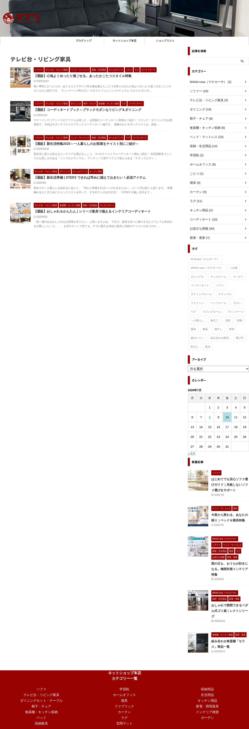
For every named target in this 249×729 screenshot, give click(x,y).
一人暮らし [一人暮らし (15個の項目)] (197, 320)
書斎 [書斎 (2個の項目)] (205, 329)
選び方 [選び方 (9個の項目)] (240, 337)
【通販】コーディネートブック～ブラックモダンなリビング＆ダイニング (87, 110)
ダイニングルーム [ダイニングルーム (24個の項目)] (201, 294)
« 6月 (192, 453)
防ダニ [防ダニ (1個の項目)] (195, 346)
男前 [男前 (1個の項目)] (231, 329)
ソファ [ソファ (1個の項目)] (220, 285)
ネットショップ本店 (124, 40)
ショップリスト (165, 40)
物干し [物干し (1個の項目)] (218, 329)
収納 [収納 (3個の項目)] (239, 320)
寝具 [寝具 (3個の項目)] (193, 329)
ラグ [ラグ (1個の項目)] (193, 311)
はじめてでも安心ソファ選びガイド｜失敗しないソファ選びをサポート (229, 485)
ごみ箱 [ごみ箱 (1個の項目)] (234, 267)
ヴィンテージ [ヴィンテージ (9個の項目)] (236, 311)
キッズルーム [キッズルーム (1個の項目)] (218, 276)
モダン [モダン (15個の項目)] (237, 302)
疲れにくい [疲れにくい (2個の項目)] (197, 337)
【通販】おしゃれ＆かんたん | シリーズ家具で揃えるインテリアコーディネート (92, 212)
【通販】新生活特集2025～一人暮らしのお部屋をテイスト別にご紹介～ (86, 144)
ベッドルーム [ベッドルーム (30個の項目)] (218, 302)
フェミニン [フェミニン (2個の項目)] (197, 302)
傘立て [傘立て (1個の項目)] (214, 320)
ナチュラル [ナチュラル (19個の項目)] (225, 294)
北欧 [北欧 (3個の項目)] (227, 320)
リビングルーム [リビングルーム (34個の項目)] (212, 311)
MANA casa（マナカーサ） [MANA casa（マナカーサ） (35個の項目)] (207, 267)
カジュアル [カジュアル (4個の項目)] (197, 276)
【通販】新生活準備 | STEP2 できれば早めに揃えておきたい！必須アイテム (90, 178)
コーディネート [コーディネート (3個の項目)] (200, 285)
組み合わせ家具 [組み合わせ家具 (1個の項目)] (219, 337)
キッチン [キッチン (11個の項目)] (238, 276)
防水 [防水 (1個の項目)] (207, 346)
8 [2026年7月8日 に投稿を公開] (209, 417)
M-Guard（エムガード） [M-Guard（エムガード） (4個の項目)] (205, 259)
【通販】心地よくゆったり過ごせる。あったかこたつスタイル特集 (83, 76)
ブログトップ (84, 40)
